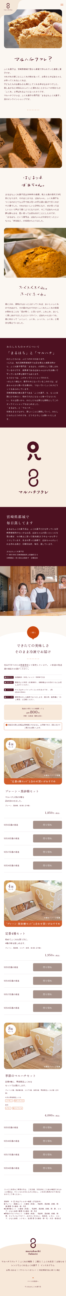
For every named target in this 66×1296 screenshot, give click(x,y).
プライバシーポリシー (27, 1270)
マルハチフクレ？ (9, 1261)
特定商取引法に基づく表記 (49, 1270)
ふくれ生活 (49, 1261)
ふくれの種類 (26, 1261)
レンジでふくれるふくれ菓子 (24, 1265)
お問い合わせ (11, 1270)
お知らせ (60, 1261)
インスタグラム (48, 1265)
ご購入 (38, 1261)
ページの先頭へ (33, 1281)
